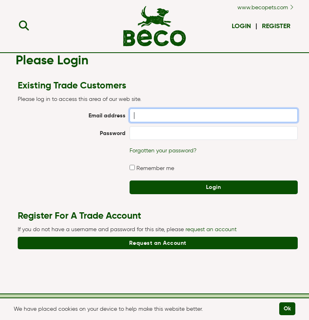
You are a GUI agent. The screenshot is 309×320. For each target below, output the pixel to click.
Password (113, 133)
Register (276, 26)
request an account (211, 229)
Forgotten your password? (163, 150)
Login (241, 26)
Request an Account (157, 242)
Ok (287, 308)
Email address (107, 115)
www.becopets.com (265, 7)
